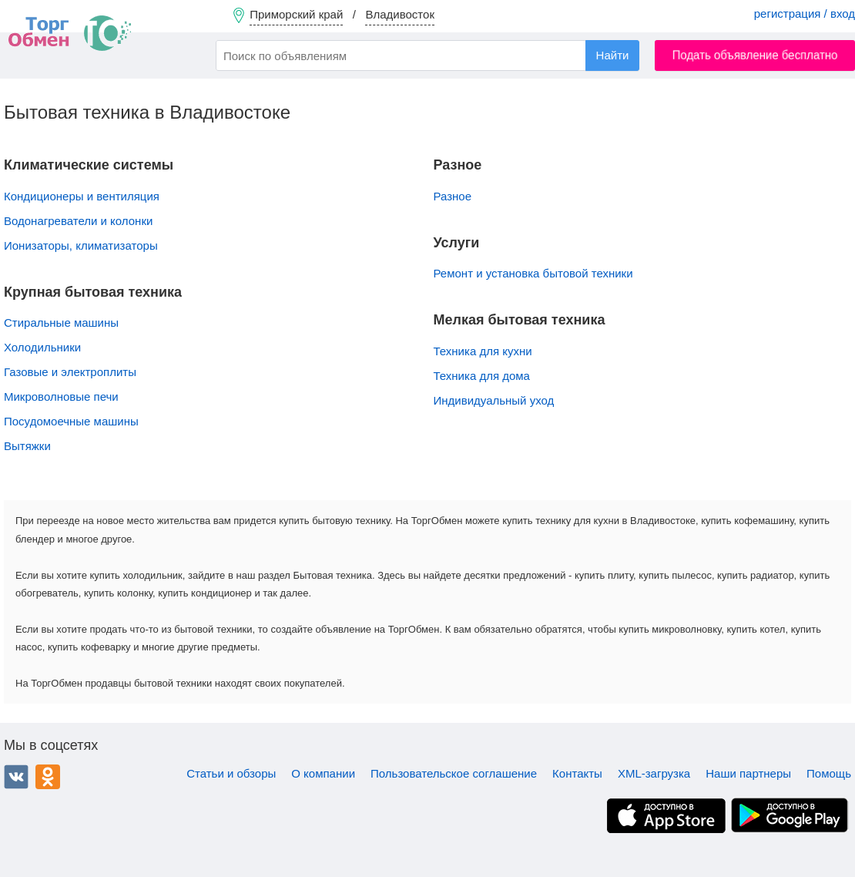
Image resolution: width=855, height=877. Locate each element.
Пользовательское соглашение (453, 773)
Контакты (577, 773)
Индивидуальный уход (494, 400)
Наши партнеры (748, 773)
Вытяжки (27, 445)
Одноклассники (47, 776)
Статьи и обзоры (231, 773)
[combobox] (427, 55)
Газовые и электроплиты (70, 371)
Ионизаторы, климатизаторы (81, 245)
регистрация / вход (804, 13)
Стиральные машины (61, 322)
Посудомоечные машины (71, 421)
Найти (612, 55)
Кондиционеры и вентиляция (81, 196)
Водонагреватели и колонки (78, 220)
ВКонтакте (16, 776)
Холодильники (42, 347)
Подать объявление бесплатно (755, 55)
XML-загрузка (654, 773)
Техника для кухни (483, 351)
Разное (453, 196)
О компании (323, 773)
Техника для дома (482, 375)
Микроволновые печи (61, 396)
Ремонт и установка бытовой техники (533, 273)
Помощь (828, 773)
